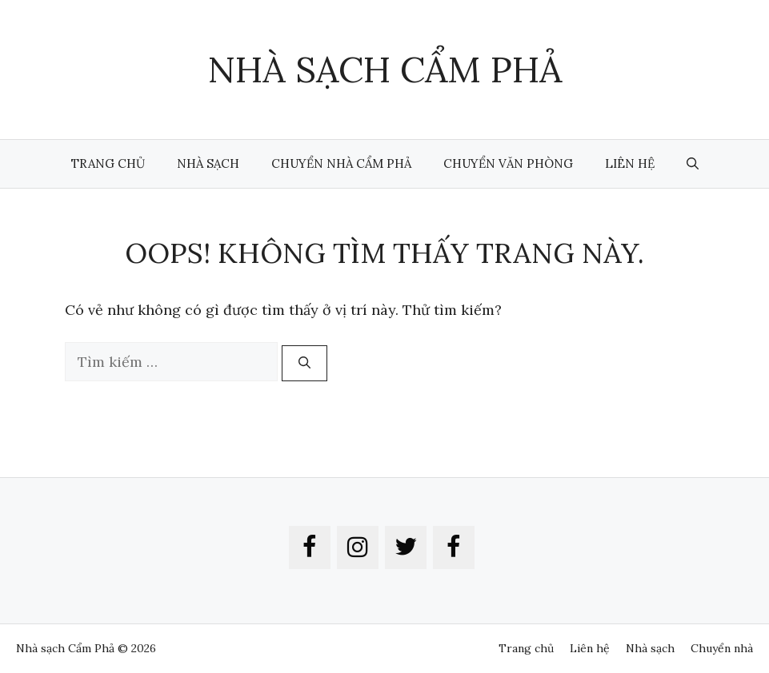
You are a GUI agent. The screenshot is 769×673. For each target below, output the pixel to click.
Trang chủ (108, 163)
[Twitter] (406, 547)
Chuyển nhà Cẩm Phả (341, 163)
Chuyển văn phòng (508, 163)
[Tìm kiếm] (304, 363)
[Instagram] (357, 547)
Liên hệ (630, 163)
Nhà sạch (208, 163)
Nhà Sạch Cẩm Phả (384, 69)
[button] (693, 164)
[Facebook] (309, 547)
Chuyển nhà (722, 648)
